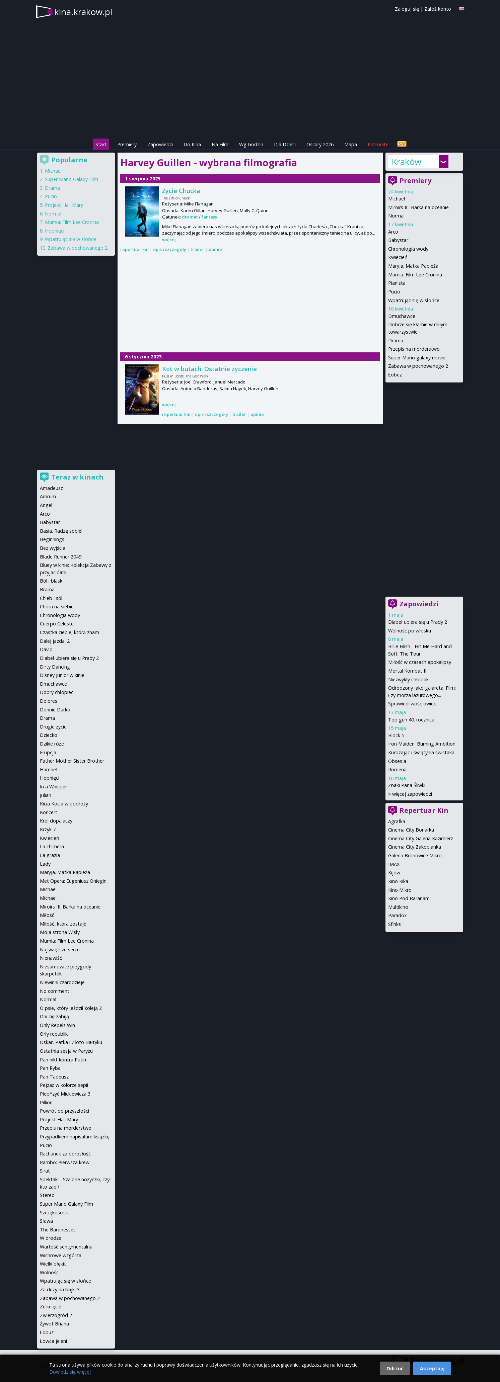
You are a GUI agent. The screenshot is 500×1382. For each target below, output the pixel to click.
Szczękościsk (54, 1212)
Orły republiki (54, 1034)
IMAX (394, 864)
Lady (45, 864)
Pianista (397, 283)
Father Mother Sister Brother (72, 761)
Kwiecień (398, 257)
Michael (396, 198)
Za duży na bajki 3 (60, 1289)
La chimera (52, 846)
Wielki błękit (53, 1264)
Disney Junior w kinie (62, 675)
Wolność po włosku (409, 630)
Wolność (49, 1272)
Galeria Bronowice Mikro (415, 855)
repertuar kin (134, 249)
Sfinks (394, 924)
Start (100, 144)
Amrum (48, 496)
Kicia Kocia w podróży (64, 803)
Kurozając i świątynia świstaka (421, 752)
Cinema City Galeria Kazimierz (420, 838)
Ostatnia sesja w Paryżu (66, 1051)
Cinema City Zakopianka (414, 847)
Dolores (48, 701)
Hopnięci (54, 231)
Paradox (397, 915)
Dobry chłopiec (56, 692)
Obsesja (397, 761)
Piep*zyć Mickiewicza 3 (65, 1094)
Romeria (397, 769)
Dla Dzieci (285, 144)
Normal (396, 215)
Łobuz (395, 374)
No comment (54, 991)
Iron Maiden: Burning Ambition (421, 744)
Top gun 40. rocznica (411, 719)
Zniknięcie (50, 1306)
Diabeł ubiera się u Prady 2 (417, 622)
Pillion (46, 1102)
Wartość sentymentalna (66, 1246)
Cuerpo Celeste (57, 623)
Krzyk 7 (48, 829)
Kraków (406, 162)
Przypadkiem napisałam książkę (75, 1136)
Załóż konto (437, 9)
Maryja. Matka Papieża (413, 266)
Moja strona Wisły (60, 932)
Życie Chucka (181, 191)
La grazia (50, 855)
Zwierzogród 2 (56, 1315)
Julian (45, 795)
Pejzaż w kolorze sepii (64, 1085)
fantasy (209, 217)
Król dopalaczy (56, 820)
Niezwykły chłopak (408, 679)
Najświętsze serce (60, 949)
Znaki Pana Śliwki (406, 785)
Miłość (47, 915)
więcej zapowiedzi (412, 794)
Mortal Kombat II (407, 671)
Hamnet (49, 769)
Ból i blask (51, 581)
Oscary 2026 (320, 144)
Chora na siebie (57, 606)
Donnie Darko (55, 709)
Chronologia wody (408, 249)
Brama (47, 589)
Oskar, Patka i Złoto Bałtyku (71, 1042)
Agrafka (396, 821)
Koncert (48, 812)
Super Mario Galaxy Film (71, 179)
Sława (46, 1221)
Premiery (127, 144)
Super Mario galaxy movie (416, 357)
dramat (190, 217)
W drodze (50, 1238)
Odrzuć (394, 1368)
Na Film (220, 144)
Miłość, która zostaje (63, 924)
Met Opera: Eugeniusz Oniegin (73, 881)
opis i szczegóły (169, 249)
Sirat (45, 1171)
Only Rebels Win (57, 1025)
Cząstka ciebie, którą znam (69, 632)
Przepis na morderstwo (414, 349)
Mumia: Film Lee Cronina (415, 274)
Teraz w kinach (77, 477)
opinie (215, 249)
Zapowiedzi (160, 144)
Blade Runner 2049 (60, 556)
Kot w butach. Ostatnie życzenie (209, 369)
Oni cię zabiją (54, 1016)
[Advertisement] (250, 303)
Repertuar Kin (424, 810)
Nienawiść (51, 958)
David (46, 649)
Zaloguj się (407, 9)
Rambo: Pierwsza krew (64, 1162)
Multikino (398, 907)
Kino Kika (398, 881)
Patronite (378, 144)
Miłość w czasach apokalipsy (419, 662)
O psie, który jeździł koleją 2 (71, 1008)
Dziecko (48, 735)
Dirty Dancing (55, 667)
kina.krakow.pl (83, 12)
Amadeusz (51, 488)
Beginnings (52, 539)
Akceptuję (432, 1368)
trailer (197, 249)
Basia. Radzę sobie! (61, 531)
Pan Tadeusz (54, 1076)
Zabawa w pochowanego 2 (418, 366)
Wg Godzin (251, 144)
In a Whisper (53, 786)
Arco (393, 232)
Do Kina (192, 144)
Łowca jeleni (53, 1341)
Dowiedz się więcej (70, 1372)
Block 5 (396, 735)
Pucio (394, 291)
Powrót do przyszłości (64, 1111)
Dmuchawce (401, 316)
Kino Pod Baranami (409, 898)
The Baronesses (58, 1229)
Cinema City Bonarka (411, 830)
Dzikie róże (52, 744)
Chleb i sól (51, 598)
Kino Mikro (400, 890)
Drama (395, 340)
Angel (46, 505)
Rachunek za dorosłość (65, 1153)
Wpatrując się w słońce (413, 300)
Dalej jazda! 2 (55, 641)
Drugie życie (53, 726)
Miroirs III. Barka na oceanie (418, 207)
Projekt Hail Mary (64, 205)
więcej (169, 240)
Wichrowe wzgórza (60, 1255)
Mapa (350, 144)
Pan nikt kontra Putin (63, 1059)
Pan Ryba (50, 1068)
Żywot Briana (54, 1323)
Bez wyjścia (52, 548)
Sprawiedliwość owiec (412, 703)
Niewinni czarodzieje (62, 982)
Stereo (47, 1195)
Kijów (394, 872)
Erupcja (48, 752)
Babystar (398, 240)
